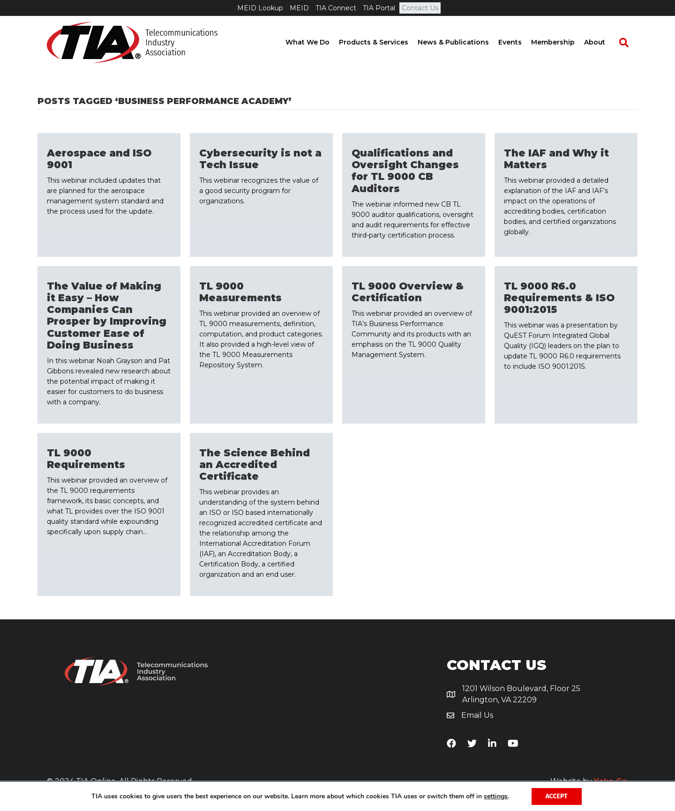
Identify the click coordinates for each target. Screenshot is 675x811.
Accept (557, 796)
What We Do (316, 42)
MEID (299, 8)
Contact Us (420, 8)
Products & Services (382, 42)
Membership (562, 42)
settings (496, 796)
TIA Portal (379, 8)
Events (519, 42)
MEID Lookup (260, 8)
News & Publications (462, 42)
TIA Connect (335, 8)
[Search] (628, 42)
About (603, 42)
